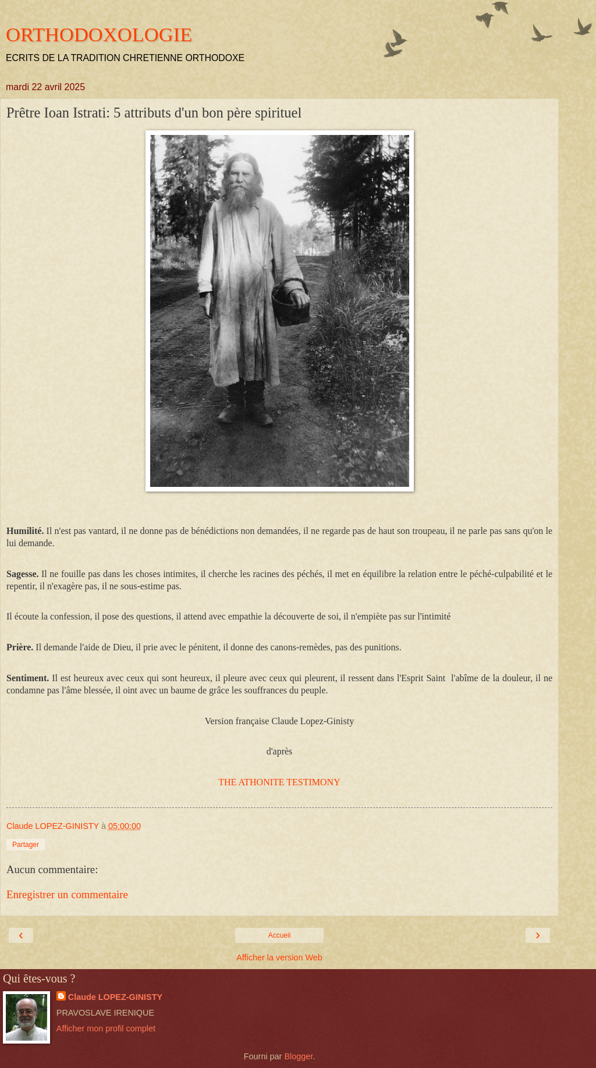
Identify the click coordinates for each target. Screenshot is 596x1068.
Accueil (279, 935)
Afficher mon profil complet (105, 1028)
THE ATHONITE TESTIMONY (279, 782)
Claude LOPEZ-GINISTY (115, 997)
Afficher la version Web (279, 957)
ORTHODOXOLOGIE (99, 34)
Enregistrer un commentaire (67, 894)
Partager (25, 845)
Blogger (298, 1056)
